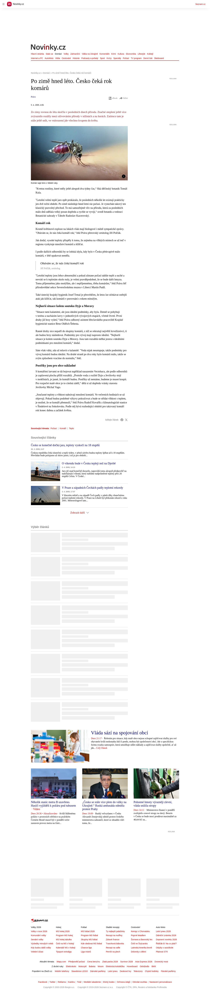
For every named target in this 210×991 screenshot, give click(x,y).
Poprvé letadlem (138, 935)
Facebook (42, 982)
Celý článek (101, 748)
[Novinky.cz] (48, 48)
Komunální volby (38, 935)
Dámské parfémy (98, 971)
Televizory (138, 971)
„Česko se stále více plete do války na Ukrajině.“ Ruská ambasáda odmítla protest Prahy (104, 805)
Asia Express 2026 (143, 961)
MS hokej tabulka (63, 939)
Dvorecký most (161, 961)
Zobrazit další (79, 512)
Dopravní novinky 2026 (166, 939)
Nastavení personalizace (160, 982)
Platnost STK (162, 952)
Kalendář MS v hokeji (65, 947)
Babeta (92, 966)
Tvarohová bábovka (115, 943)
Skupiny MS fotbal (89, 939)
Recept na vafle (113, 947)
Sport (102, 58)
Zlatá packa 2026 (110, 961)
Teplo (71, 428)
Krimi (113, 54)
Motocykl (82, 966)
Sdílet (123, 98)
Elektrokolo (71, 966)
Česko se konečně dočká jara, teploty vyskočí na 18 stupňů (65, 445)
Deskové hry (125, 971)
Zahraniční (75, 54)
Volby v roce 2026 (39, 931)
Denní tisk (147, 58)
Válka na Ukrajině (90, 54)
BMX (154, 966)
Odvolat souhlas (140, 982)
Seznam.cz (200, 4)
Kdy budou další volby (41, 947)
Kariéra (71, 982)
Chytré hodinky (152, 971)
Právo (33, 97)
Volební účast (37, 952)
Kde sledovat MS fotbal (91, 943)
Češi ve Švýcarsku (139, 943)
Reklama (62, 982)
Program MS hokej (64, 935)
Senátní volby (37, 939)
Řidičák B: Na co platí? (166, 943)
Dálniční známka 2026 (166, 935)
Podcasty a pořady (89, 58)
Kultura (121, 54)
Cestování (66, 58)
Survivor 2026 (126, 961)
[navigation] (3, 4)
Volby (66, 54)
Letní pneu (113, 971)
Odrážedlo (144, 966)
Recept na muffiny (114, 935)
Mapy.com (61, 961)
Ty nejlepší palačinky (115, 931)
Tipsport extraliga (63, 952)
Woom (101, 966)
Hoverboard (132, 966)
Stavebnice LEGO (79, 971)
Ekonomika (131, 54)
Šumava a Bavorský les (141, 939)
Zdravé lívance (112, 939)
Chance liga (86, 947)
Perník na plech (113, 952)
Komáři (63, 428)
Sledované (159, 58)
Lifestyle (141, 54)
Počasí (126, 58)
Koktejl (150, 54)
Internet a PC (37, 58)
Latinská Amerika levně (141, 947)
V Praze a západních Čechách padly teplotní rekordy (92, 487)
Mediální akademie (92, 982)
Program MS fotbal (89, 935)
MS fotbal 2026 (88, 931)
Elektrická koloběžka (115, 966)
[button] (79, 153)
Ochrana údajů (123, 982)
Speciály (117, 58)
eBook (113, 98)
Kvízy (109, 58)
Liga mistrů (86, 952)
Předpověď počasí (76, 961)
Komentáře (104, 54)
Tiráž (79, 982)
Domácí (58, 54)
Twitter (52, 982)
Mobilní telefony (62, 971)
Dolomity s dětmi (138, 952)
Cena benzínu (93, 961)
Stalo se (49, 54)
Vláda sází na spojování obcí (119, 732)
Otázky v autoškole (164, 947)
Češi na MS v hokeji (65, 943)
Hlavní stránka (37, 54)
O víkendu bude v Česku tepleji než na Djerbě (89, 463)
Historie (76, 58)
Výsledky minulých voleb (42, 943)
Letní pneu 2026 (163, 931)
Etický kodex (109, 982)
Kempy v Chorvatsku (140, 931)
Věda (57, 58)
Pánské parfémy (168, 971)
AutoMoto (49, 58)
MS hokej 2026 (62, 931)
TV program (136, 58)
